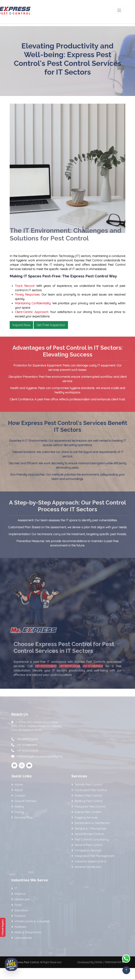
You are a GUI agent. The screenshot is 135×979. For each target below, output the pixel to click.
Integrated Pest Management (94, 856)
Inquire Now (21, 325)
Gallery (19, 806)
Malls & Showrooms (28, 932)
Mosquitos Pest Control (90, 806)
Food (18, 905)
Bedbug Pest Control (89, 801)
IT (16, 888)
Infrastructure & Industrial (32, 921)
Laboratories (23, 938)
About (19, 790)
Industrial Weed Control (90, 861)
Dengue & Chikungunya (90, 828)
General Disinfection (88, 867)
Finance (20, 916)
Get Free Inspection (50, 325)
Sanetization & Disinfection (92, 823)
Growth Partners (26, 801)
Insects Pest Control (88, 812)
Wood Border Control (89, 834)
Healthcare (22, 899)
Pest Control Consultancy (92, 839)
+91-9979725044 (69, 673)
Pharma (20, 894)
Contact (20, 795)
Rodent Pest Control (88, 795)
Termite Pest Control (88, 784)
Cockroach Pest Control (91, 790)
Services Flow (24, 817)
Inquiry (19, 812)
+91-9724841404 (93, 673)
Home (19, 784)
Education (21, 910)
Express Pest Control (26, 962)
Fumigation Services (88, 850)
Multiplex (20, 927)
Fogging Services (86, 817)
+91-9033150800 (46, 673)
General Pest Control (88, 845)
